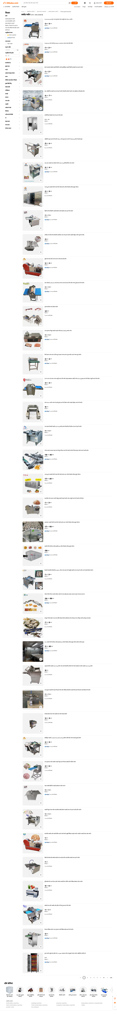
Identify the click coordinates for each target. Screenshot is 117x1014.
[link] (115, 998)
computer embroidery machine (65, 1005)
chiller (83, 1005)
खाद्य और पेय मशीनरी (41, 11)
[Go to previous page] (80, 977)
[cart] (90, 3)
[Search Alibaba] (45, 3)
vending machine (36, 1003)
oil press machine (61, 1003)
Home (22, 11)
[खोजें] (74, 3)
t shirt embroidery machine (39, 1005)
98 (103, 977)
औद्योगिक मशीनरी (31, 11)
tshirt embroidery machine (14, 1005)
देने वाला (56, 28)
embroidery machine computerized (91, 1003)
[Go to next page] (108, 977)
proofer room (10, 1007)
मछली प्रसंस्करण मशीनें (53, 11)
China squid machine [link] (65, 11)
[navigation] (12, 495)
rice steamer (35, 1007)
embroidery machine (12, 1003)
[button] (70, 3)
